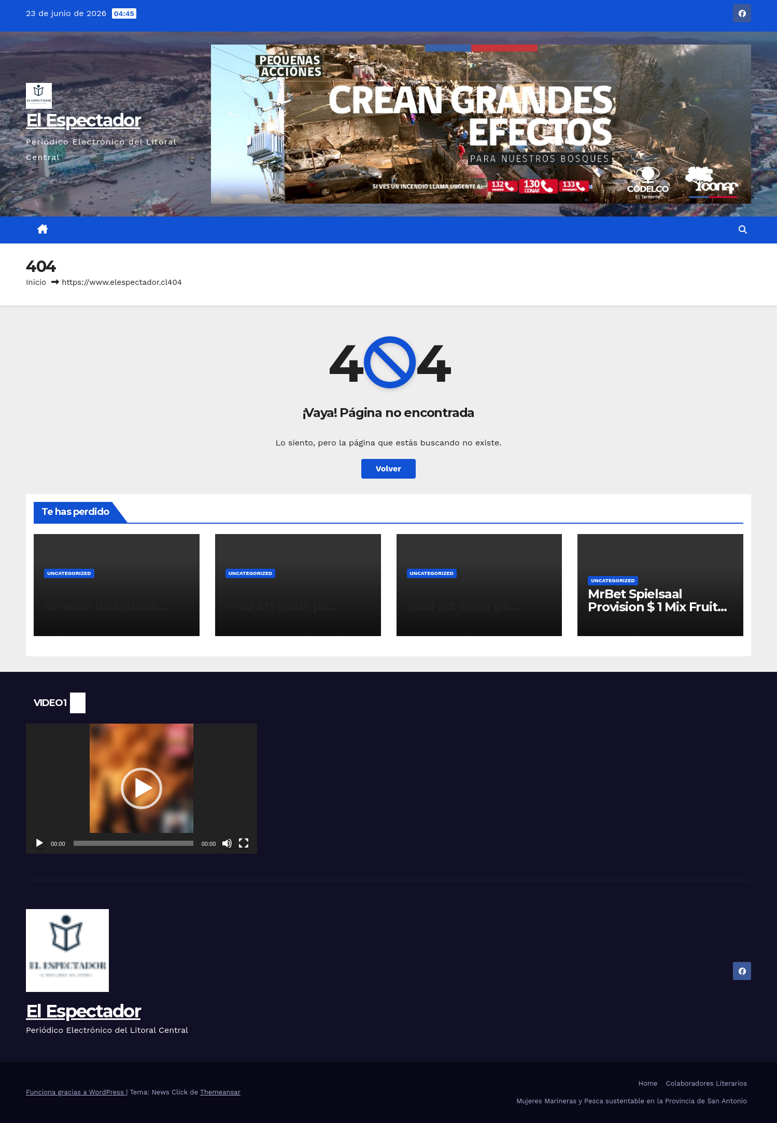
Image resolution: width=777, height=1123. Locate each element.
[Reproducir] (39, 843)
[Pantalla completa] (243, 843)
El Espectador (83, 120)
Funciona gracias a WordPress (76, 1092)
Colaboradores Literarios (706, 1083)
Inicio (36, 282)
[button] (743, 230)
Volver (389, 468)
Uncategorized (69, 573)
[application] (141, 789)
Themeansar (220, 1092)
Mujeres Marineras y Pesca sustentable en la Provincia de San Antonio (631, 1101)
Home (647, 1083)
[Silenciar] (227, 843)
